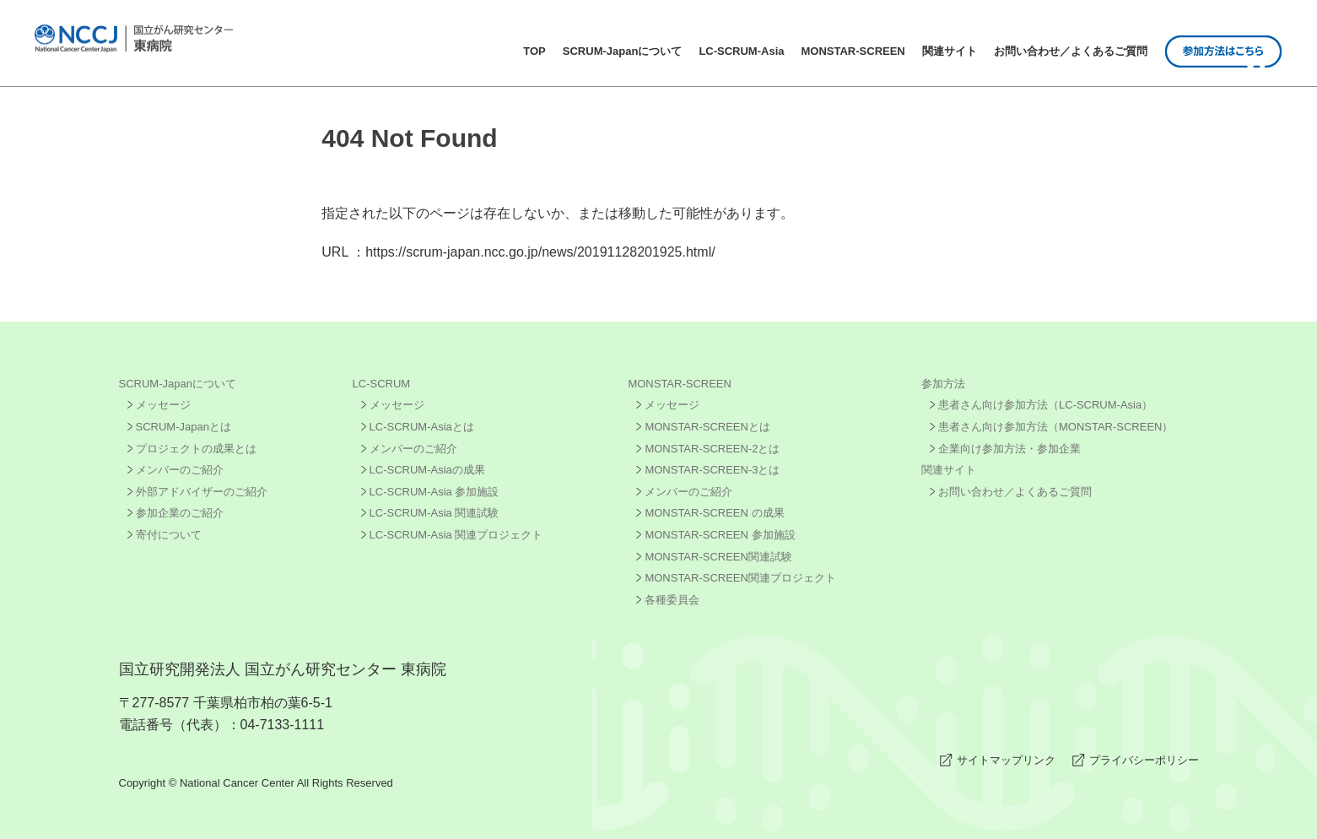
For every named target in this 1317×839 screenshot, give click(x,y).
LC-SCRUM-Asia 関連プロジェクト (456, 534)
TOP (534, 51)
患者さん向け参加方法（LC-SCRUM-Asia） (1045, 404)
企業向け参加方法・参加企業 (1009, 448)
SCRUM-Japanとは (183, 426)
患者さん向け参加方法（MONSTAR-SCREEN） (1056, 426)
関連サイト (949, 51)
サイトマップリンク (1006, 760)
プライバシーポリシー (1144, 760)
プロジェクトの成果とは (196, 448)
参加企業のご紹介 (180, 512)
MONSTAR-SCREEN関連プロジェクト (740, 577)
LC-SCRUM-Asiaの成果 (427, 469)
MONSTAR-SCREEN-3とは (712, 469)
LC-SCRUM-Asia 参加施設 (434, 491)
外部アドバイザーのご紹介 (201, 491)
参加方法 (943, 383)
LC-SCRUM (382, 383)
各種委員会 (672, 599)
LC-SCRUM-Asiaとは (422, 426)
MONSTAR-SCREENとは (707, 426)
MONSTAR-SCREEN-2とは (712, 448)
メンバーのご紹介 (180, 469)
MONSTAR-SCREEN (853, 51)
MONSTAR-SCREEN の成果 (714, 512)
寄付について (169, 534)
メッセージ (163, 404)
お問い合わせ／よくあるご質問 (1070, 51)
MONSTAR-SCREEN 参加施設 (720, 534)
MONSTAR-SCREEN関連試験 (718, 556)
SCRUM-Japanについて (623, 51)
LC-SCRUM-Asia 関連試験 (434, 512)
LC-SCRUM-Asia (741, 51)
